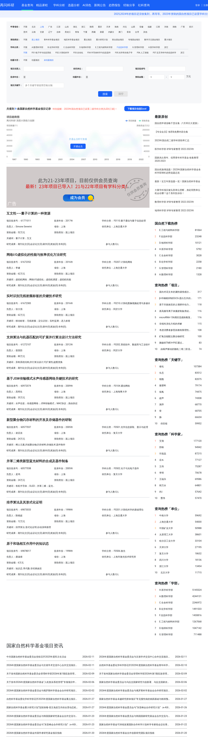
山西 (133, 27)
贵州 (25, 32)
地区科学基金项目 (71, 40)
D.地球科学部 (85, 47)
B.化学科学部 (53, 47)
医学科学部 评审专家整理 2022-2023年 (174, 149)
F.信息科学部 (122, 47)
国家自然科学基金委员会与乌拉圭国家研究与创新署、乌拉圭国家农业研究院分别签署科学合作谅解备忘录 (152, 682)
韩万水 (162, 485)
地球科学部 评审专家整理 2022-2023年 (174, 210)
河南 (166, 27)
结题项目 (35, 60)
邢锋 (161, 447)
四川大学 (163, 560)
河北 (125, 27)
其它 (166, 47)
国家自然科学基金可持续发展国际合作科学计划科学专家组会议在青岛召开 (136, 724)
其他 (145, 32)
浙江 (83, 27)
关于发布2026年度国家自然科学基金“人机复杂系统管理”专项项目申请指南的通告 (47, 682)
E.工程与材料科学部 (103, 47)
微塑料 (162, 385)
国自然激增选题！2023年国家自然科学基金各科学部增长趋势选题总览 (178, 171)
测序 (161, 404)
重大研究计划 (102, 40)
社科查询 (144, 5)
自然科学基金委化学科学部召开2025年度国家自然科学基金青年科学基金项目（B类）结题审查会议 (149, 665)
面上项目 (35, 40)
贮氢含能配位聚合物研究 (171, 336)
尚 (160, 491)
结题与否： (15, 60)
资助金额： (140, 77)
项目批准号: (140, 69)
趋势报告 (114, 5)
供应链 (164, 423)
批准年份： (15, 77)
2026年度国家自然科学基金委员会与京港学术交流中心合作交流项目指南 (136, 656)
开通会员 (78, 146)
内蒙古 (111, 32)
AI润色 (87, 5)
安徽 (141, 27)
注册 (205, 5)
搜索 (105, 94)
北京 (34, 27)
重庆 (100, 27)
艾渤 (161, 441)
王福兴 (162, 479)
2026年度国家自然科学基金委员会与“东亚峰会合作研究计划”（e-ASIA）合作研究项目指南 (144, 707)
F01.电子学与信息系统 (41, 53)
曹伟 (163, 498)
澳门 (120, 32)
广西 (183, 27)
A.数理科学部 (37, 47)
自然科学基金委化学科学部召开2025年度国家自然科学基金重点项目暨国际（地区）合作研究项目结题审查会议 (62, 699)
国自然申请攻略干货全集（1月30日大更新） (177, 123)
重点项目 (88, 40)
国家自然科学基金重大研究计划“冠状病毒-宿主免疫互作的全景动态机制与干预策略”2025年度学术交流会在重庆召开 (64, 707)
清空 (121, 93)
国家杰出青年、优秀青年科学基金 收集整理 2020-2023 (176, 159)
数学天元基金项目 (152, 40)
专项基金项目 (134, 40)
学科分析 (59, 5)
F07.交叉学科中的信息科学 (164, 53)
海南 (116, 27)
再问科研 (7, 5)
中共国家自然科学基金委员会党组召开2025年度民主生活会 (36, 656)
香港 (129, 32)
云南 (34, 32)
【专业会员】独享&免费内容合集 (171, 131)
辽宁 (50, 32)
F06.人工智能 (142, 53)
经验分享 (129, 5)
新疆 (102, 32)
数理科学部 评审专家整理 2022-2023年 (174, 202)
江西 (158, 27)
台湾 (137, 32)
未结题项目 (49, 60)
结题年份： (78, 77)
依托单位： (78, 69)
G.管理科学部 (138, 47)
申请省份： (15, 27)
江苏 (58, 27)
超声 (161, 398)
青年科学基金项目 (51, 40)
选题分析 (74, 5)
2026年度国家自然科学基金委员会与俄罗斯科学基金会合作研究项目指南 (43, 690)
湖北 (75, 27)
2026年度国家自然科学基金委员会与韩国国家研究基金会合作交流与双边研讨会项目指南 (51, 716)
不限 (25, 27)
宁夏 (85, 32)
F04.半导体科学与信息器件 (99, 53)
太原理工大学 (166, 534)
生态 (161, 373)
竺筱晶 (162, 453)
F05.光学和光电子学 (123, 53)
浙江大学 (163, 566)
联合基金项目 (118, 40)
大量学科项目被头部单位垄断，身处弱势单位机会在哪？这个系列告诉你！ (177, 192)
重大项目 (168, 40)
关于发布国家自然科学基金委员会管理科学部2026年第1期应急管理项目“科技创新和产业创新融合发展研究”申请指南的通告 (68, 673)
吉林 (58, 32)
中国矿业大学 (166, 528)
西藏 (94, 32)
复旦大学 (163, 553)
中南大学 (163, 515)
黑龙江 (68, 32)
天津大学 (163, 547)
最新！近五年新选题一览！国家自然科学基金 (177, 181)
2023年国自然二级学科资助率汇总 (172, 140)
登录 (197, 5)
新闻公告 (100, 5)
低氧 (161, 392)
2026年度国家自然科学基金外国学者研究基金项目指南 (34, 733)
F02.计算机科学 (62, 53)
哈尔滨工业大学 (167, 541)
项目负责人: (15, 69)
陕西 (92, 27)
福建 (150, 27)
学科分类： (15, 47)
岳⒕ (161, 460)
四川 (191, 27)
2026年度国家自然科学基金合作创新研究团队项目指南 (126, 733)
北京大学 (165, 572)
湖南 (174, 27)
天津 (108, 27)
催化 (161, 366)
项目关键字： (16, 85)
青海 (77, 32)
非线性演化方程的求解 (170, 323)
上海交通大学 (166, 522)
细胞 (161, 379)
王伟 (161, 466)
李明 (161, 472)
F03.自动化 (78, 53)
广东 (50, 27)
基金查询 (27, 5)
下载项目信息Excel (136, 108)
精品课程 (43, 4)
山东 (67, 27)
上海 (42, 27)
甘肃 (42, 32)
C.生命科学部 (69, 47)
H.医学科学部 (154, 47)
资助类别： (15, 40)
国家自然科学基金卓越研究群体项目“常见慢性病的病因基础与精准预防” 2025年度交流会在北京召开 (149, 699)
